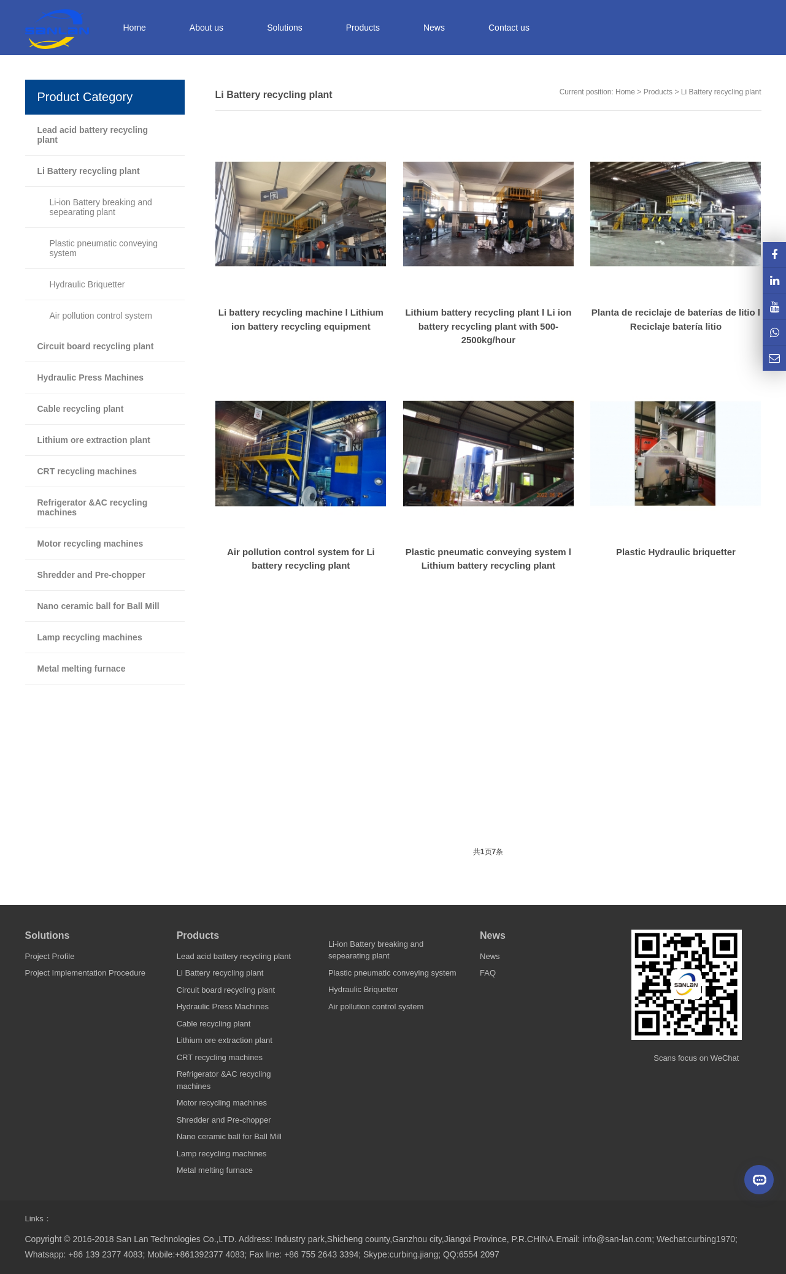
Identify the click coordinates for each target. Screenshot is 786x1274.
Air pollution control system (101, 315)
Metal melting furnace (81, 668)
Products (658, 92)
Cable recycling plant (80, 409)
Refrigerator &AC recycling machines (92, 507)
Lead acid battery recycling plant (92, 135)
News (493, 935)
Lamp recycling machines (89, 637)
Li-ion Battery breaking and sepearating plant (101, 207)
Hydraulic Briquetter (87, 284)
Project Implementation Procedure (85, 972)
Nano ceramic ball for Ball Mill (98, 606)
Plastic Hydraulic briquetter (676, 552)
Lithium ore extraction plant (93, 440)
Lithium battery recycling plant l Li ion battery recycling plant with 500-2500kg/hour (488, 326)
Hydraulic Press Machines (90, 377)
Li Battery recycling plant (721, 92)
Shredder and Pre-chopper (91, 575)
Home (134, 27)
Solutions (47, 935)
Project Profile (50, 956)
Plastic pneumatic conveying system (104, 248)
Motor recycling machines (90, 543)
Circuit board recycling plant (95, 346)
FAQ (488, 972)
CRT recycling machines (87, 471)
